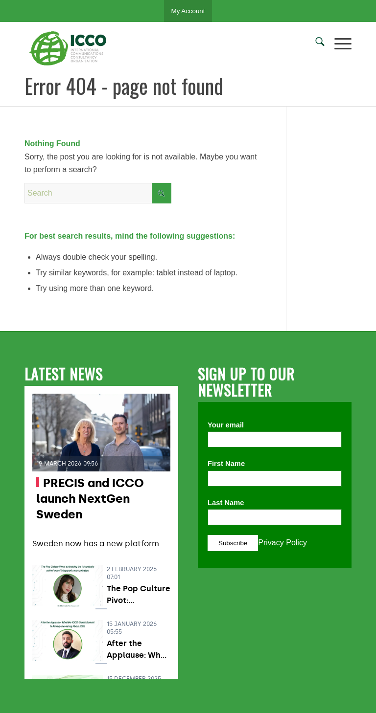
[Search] (315, 44)
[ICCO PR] (71, 48)
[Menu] (338, 44)
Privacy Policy (282, 542)
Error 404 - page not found (123, 85)
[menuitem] (315, 44)
